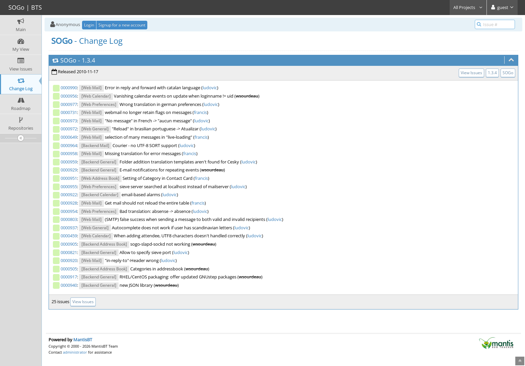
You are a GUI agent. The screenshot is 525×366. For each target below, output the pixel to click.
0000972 (69, 129)
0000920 (69, 260)
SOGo (68, 60)
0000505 (69, 269)
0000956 (69, 96)
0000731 (69, 112)
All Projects (468, 7)
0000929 (69, 170)
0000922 (69, 195)
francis (200, 112)
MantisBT (82, 340)
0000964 (69, 145)
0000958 (69, 153)
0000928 (69, 203)
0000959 (69, 162)
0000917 (69, 277)
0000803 (69, 219)
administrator (75, 352)
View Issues (471, 73)
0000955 (69, 187)
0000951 (69, 178)
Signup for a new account (121, 25)
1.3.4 (88, 60)
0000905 (69, 244)
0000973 (69, 121)
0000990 (69, 88)
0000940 (69, 285)
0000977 (69, 104)
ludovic (210, 88)
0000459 (69, 236)
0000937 (69, 228)
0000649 (69, 137)
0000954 (69, 211)
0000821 (69, 252)
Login (89, 25)
